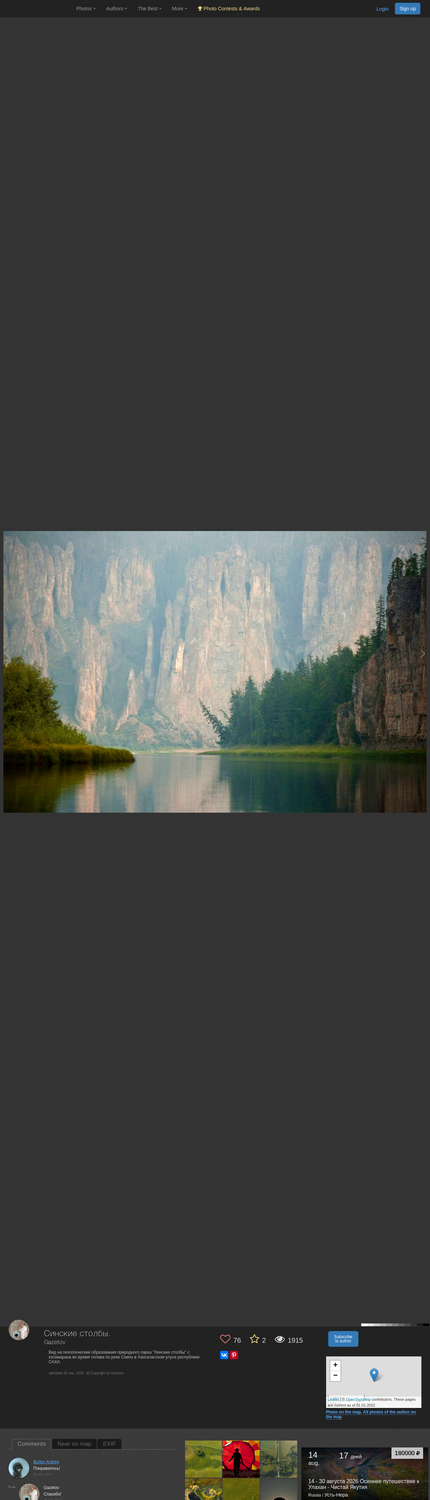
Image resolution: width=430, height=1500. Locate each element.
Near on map (74, 1444)
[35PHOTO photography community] (37, 9)
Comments (32, 1444)
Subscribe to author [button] (343, 1338)
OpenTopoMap (358, 1399)
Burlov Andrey (46, 1461)
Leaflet (333, 1399)
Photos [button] (86, 8)
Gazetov (54, 1342)
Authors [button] (117, 8)
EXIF (109, 1444)
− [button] (335, 1376)
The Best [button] (150, 8)
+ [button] (335, 1366)
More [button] (179, 8)
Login (382, 9)
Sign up (407, 8)
